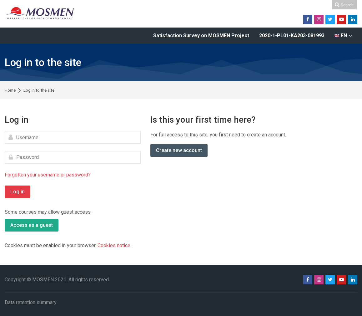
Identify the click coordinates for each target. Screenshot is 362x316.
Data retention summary (31, 302)
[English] (343, 36)
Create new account (179, 150)
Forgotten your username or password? (48, 175)
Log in (17, 192)
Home (10, 90)
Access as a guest (31, 225)
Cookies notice (114, 245)
